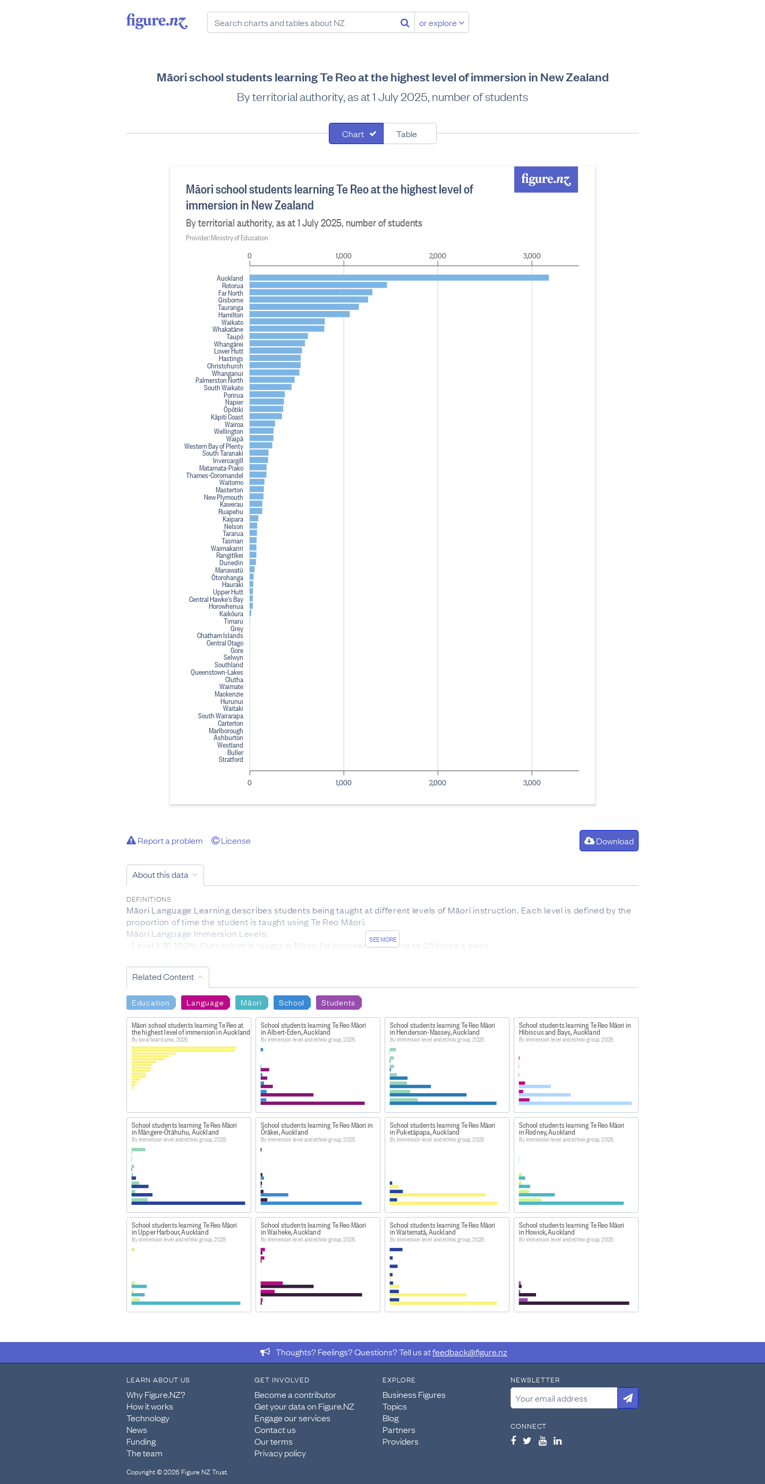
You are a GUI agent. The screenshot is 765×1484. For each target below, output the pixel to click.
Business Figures (414, 1394)
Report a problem (164, 840)
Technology (147, 1417)
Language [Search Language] (205, 1002)
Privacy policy (280, 1452)
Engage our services (292, 1417)
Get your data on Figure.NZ (304, 1406)
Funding (141, 1441)
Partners (398, 1429)
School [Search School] (291, 1002)
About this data (160, 874)
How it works (149, 1406)
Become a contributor (295, 1394)
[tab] (356, 133)
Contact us (275, 1429)
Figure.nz (157, 21)
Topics (394, 1406)
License (231, 840)
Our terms (273, 1441)
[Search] (405, 22)
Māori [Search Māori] (251, 1002)
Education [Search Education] (150, 1002)
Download (609, 840)
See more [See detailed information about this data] (382, 939)
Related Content (163, 976)
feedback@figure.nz (469, 1351)
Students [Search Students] (338, 1002)
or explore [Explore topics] (442, 22)
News (136, 1429)
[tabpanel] (382, 485)
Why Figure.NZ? (155, 1394)
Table (406, 133)
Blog (390, 1417)
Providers (400, 1441)
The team (144, 1452)
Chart (353, 133)
